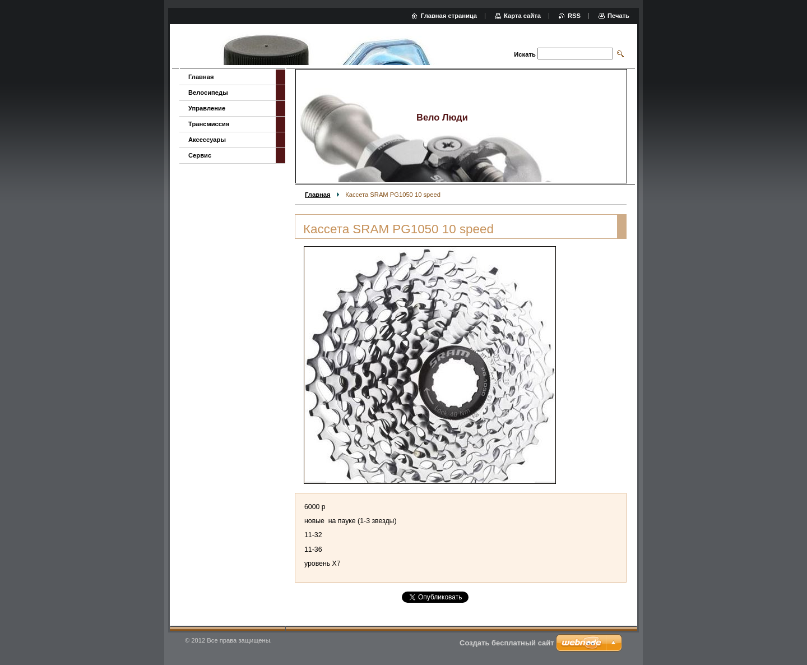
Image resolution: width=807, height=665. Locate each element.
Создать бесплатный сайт (507, 643)
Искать (524, 54)
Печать (618, 15)
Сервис (199, 155)
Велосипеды (208, 92)
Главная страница (449, 15)
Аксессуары (207, 139)
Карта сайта (522, 15)
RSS (574, 15)
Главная (318, 194)
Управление (206, 108)
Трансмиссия (208, 124)
